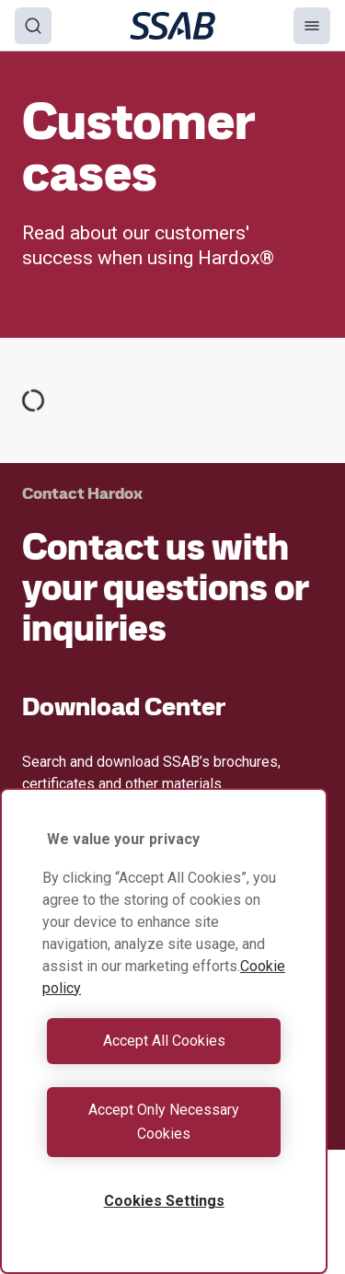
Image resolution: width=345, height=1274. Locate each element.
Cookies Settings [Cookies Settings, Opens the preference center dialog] (164, 1201)
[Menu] (311, 25)
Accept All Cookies (164, 1040)
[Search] (33, 25)
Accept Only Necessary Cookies (163, 1121)
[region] (164, 1031)
